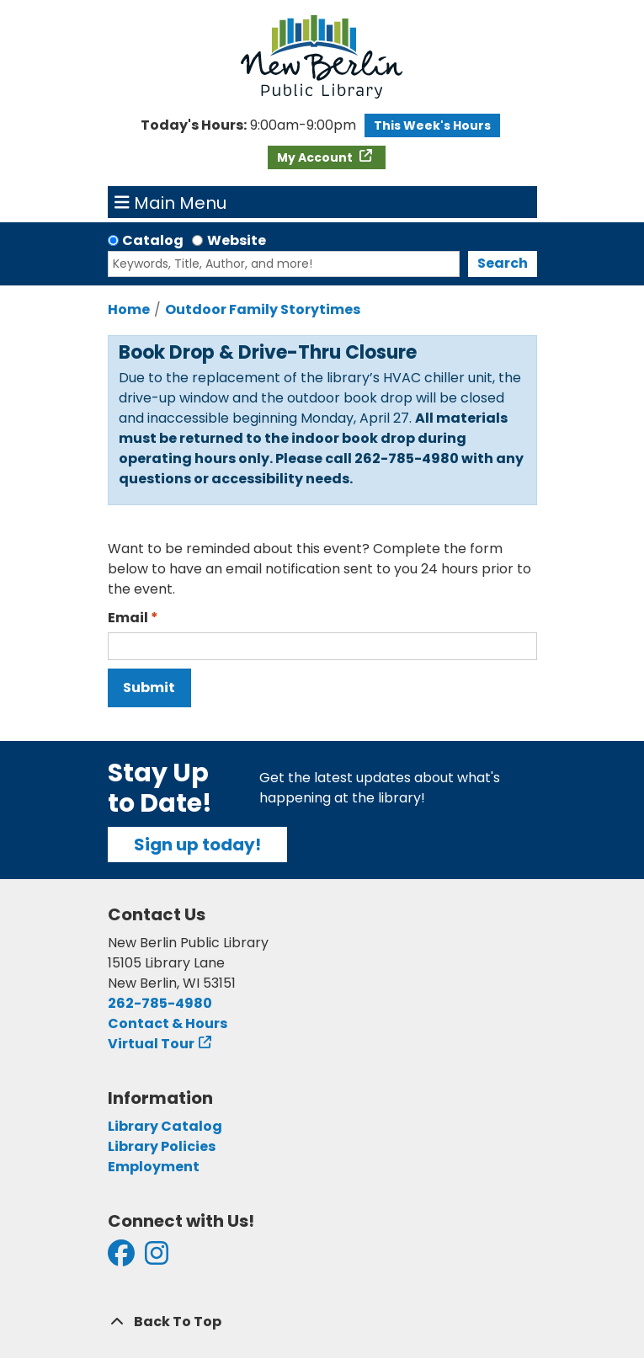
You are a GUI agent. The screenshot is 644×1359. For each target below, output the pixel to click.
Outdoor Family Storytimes (262, 309)
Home (129, 309)
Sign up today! (197, 844)
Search (502, 263)
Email (128, 617)
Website (236, 240)
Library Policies (162, 1146)
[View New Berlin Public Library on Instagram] (156, 1258)
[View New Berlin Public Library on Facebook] (121, 1258)
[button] (248, 125)
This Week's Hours (432, 125)
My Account (316, 157)
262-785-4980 (160, 1003)
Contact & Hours (167, 1023)
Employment (154, 1166)
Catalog (153, 240)
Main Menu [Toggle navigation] (170, 202)
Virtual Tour (151, 1043)
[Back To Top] (322, 1322)
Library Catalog (165, 1126)
